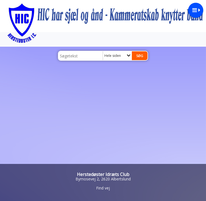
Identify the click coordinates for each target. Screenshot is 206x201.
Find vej (103, 188)
